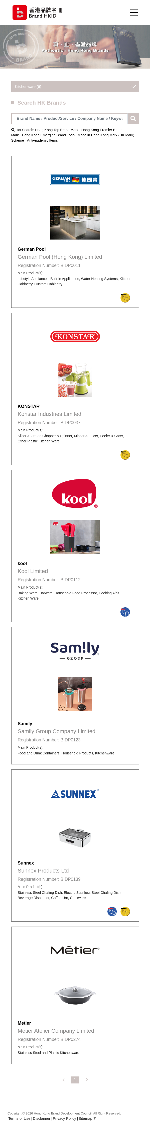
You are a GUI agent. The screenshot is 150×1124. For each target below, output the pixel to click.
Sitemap (87, 1118)
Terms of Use (19, 1118)
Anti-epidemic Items (42, 140)
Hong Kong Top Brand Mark (56, 130)
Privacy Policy (64, 1118)
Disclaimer (41, 1118)
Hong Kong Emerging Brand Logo (48, 135)
